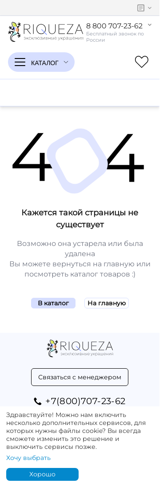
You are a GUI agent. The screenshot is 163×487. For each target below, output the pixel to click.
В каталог (53, 303)
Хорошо (42, 474)
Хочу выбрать (28, 458)
